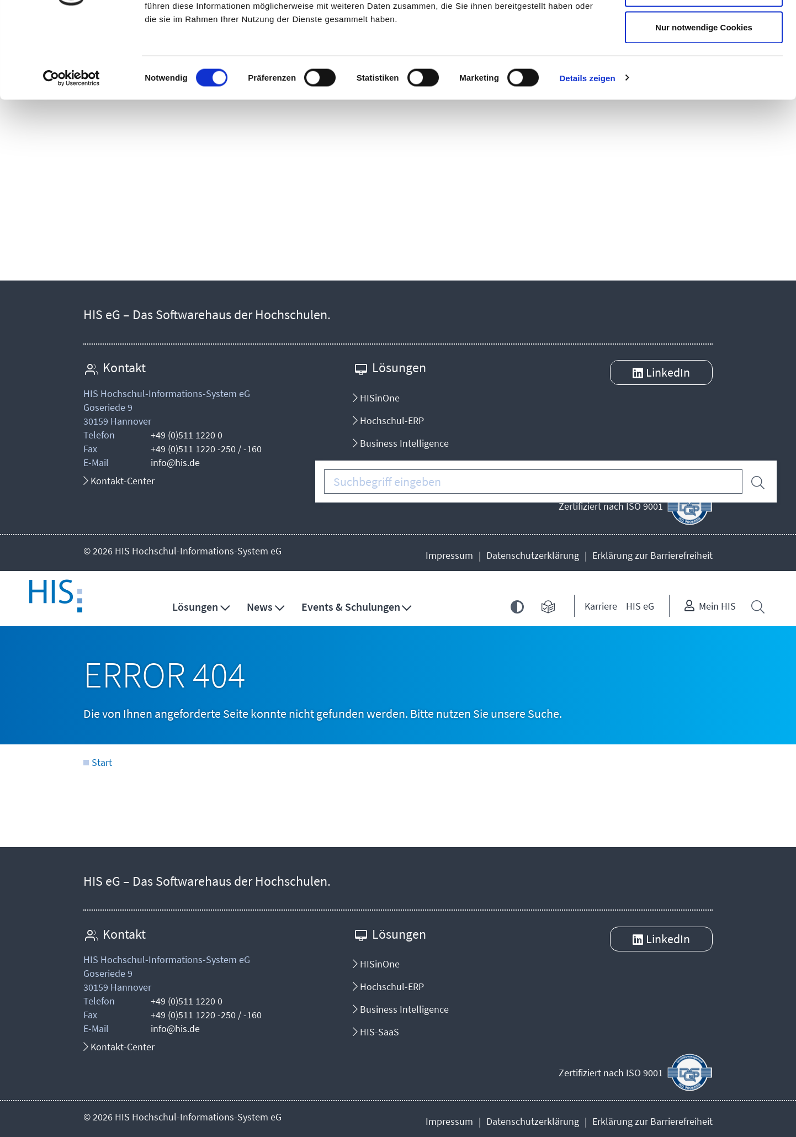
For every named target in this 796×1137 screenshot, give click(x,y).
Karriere (601, 606)
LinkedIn (668, 372)
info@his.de (175, 462)
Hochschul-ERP (388, 420)
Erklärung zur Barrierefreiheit (652, 555)
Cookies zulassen (704, 29)
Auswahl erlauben (703, 65)
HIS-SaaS (376, 1031)
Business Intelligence (401, 443)
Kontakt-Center (119, 480)
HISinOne (376, 398)
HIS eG (640, 606)
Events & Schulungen (350, 607)
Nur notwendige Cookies (703, 101)
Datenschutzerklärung (532, 555)
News (260, 607)
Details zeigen (587, 152)
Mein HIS (717, 606)
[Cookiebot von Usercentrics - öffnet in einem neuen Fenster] (71, 152)
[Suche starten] (755, 481)
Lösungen (195, 607)
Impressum (449, 555)
